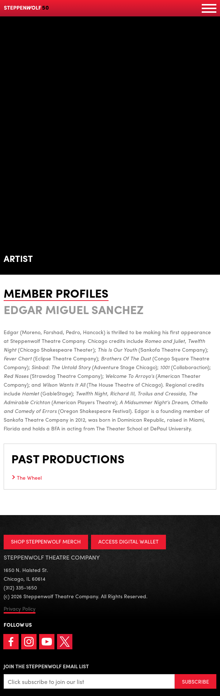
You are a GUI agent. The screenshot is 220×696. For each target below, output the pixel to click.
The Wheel (29, 477)
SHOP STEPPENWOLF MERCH (46, 541)
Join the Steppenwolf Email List (46, 666)
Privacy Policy (19, 608)
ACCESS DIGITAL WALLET (128, 541)
